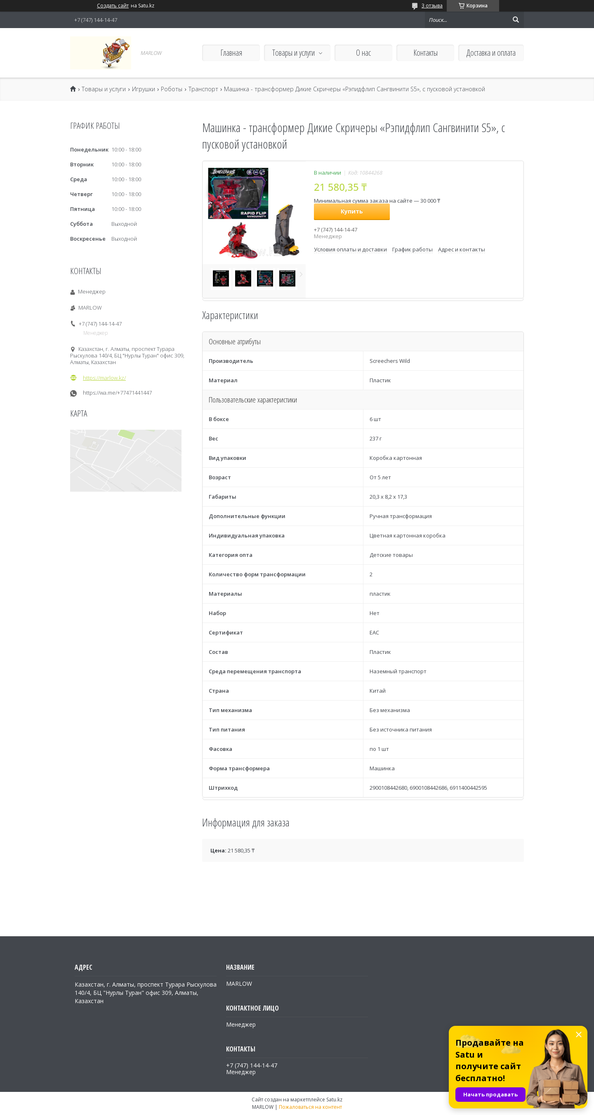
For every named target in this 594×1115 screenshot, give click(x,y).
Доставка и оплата (491, 52)
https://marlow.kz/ (104, 377)
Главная (231, 52)
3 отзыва (432, 5)
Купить (352, 211)
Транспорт (203, 89)
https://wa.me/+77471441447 (117, 392)
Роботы (171, 89)
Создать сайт (113, 6)
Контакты (425, 52)
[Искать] (515, 20)
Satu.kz (334, 1099)
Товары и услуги (293, 52)
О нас (363, 52)
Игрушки (143, 89)
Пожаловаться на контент (310, 1106)
